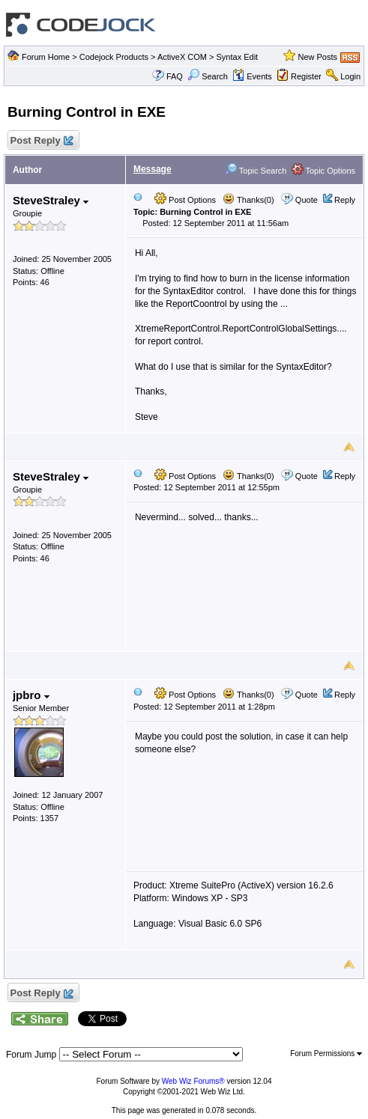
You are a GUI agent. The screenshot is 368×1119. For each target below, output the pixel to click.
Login (350, 76)
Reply (344, 199)
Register (306, 76)
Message (152, 169)
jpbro (31, 695)
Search (207, 76)
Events (252, 76)
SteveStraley (50, 200)
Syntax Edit (238, 56)
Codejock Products (113, 56)
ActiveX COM (182, 56)
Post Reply (41, 141)
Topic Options (324, 170)
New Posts (317, 56)
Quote (306, 199)
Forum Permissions (326, 1053)
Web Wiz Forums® (193, 1081)
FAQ (174, 76)
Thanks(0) (248, 199)
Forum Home (46, 56)
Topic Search (255, 170)
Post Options (185, 199)
